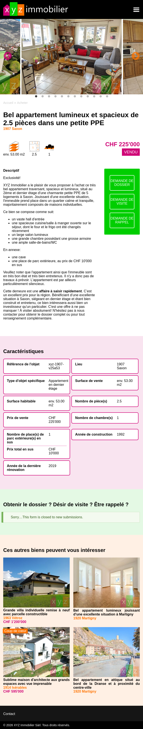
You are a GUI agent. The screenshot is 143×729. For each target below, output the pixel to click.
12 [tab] (107, 96)
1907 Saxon (121, 366)
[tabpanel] (71, 56)
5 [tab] (62, 96)
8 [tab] (81, 96)
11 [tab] (100, 96)
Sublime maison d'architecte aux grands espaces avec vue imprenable (36, 681)
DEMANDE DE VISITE (122, 201)
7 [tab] (75, 96)
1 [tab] (36, 96)
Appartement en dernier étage (58, 384)
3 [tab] (49, 96)
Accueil (8, 102)
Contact (9, 714)
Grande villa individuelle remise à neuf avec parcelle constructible (36, 612)
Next (135, 56)
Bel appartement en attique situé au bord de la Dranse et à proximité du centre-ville (106, 683)
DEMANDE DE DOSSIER (122, 183)
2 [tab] (42, 96)
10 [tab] (94, 96)
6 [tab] (68, 96)
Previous (7, 56)
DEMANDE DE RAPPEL (122, 220)
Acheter (22, 102)
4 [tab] (55, 96)
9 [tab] (88, 96)
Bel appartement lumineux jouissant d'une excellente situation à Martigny (106, 612)
